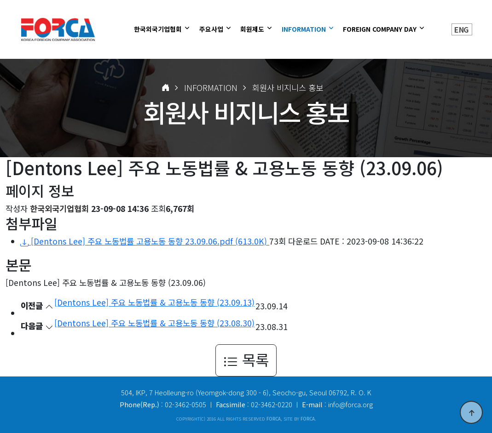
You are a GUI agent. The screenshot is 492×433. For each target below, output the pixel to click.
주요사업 (212, 29)
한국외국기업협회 (159, 29)
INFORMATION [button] (210, 87)
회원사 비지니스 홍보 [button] (287, 87)
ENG (461, 29)
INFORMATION (305, 29)
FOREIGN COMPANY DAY (380, 29)
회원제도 (253, 29)
